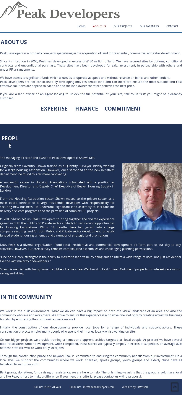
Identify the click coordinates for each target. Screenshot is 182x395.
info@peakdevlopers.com (99, 387)
